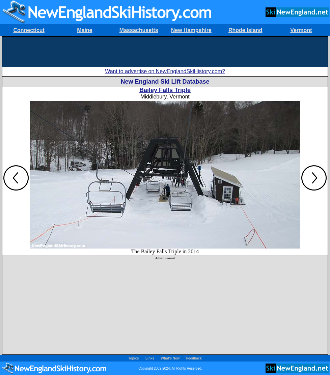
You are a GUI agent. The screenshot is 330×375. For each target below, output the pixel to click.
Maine (84, 30)
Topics (133, 358)
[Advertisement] (165, 52)
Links (149, 358)
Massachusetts (138, 30)
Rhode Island (245, 30)
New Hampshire (191, 30)
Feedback (194, 358)
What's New (170, 358)
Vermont (301, 30)
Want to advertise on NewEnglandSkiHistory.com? (165, 71)
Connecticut (28, 30)
